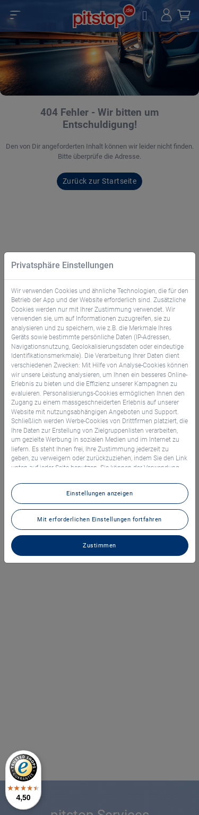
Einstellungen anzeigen (99, 493)
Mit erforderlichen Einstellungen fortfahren (99, 519)
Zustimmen (99, 545)
